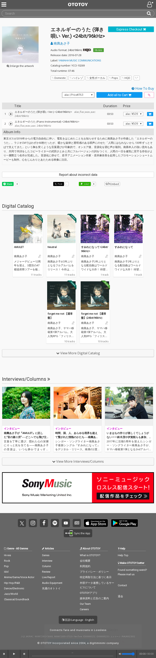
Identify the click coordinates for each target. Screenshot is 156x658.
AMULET (19, 247)
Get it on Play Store (124, 523)
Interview (47, 560)
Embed (112, 184)
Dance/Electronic (14, 588)
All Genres (22, 548)
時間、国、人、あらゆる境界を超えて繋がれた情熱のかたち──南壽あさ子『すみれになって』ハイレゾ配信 (77, 437)
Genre (10, 548)
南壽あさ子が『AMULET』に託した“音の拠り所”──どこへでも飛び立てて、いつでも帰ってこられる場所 (25, 437)
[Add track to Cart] (150, 114)
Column (46, 566)
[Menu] (4, 4)
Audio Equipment (52, 582)
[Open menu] (150, 4)
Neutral (52, 247)
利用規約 (85, 566)
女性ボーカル (96, 78)
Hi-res (98, 50)
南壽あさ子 (60, 43)
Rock (7, 560)
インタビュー (12, 428)
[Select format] (78, 95)
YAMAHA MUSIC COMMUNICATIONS (79, 60)
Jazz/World (11, 593)
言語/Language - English (78, 620)
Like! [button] (86, 183)
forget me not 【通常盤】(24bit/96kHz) (93, 316)
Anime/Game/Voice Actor (19, 577)
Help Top (123, 555)
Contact (122, 585)
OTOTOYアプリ (89, 592)
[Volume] (128, 654)
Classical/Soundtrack (16, 599)
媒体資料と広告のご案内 (94, 598)
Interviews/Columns (26, 379)
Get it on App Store (96, 523)
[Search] (150, 13)
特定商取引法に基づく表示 (96, 577)
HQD (126, 78)
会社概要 (85, 560)
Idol (6, 571)
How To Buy (143, 88)
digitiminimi (98, 643)
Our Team (85, 603)
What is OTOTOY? (90, 555)
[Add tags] (137, 78)
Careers (84, 609)
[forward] (24, 654)
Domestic (59, 78)
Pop (6, 566)
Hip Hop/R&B (12, 582)
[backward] (4, 654)
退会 (120, 596)
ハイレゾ (76, 78)
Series (45, 555)
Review (46, 571)
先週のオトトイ (51, 588)
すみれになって (124, 247)
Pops (113, 78)
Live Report (48, 577)
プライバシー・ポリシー (94, 571)
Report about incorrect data (78, 175)
